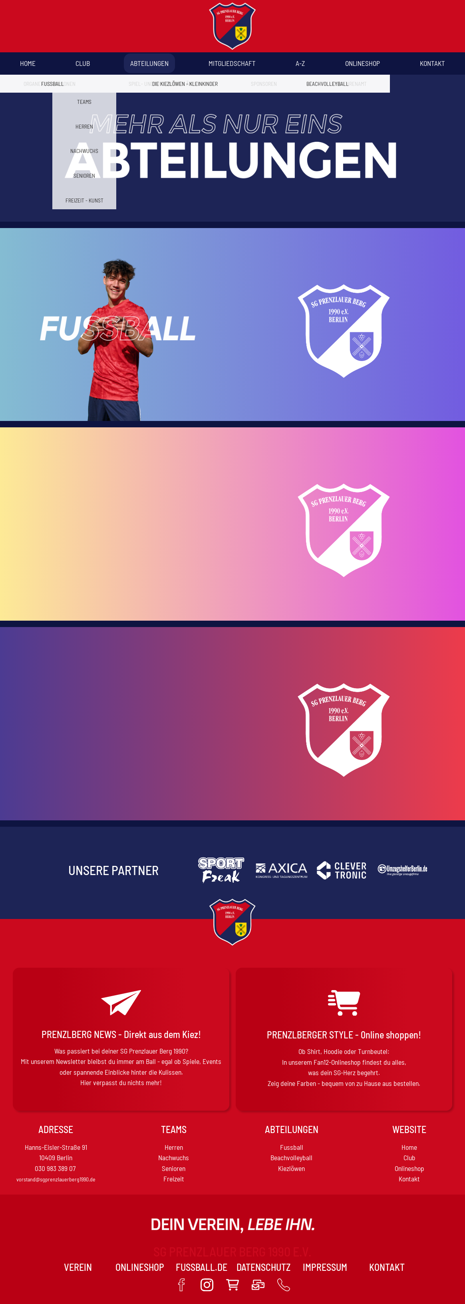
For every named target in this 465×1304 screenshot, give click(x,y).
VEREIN (78, 1267)
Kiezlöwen (291, 1168)
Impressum (325, 1267)
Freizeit (173, 1178)
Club (83, 63)
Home (28, 63)
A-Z (300, 63)
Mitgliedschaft (232, 63)
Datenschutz (263, 1267)
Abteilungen (149, 63)
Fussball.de (201, 1267)
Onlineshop (362, 63)
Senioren (173, 1168)
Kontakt (432, 63)
